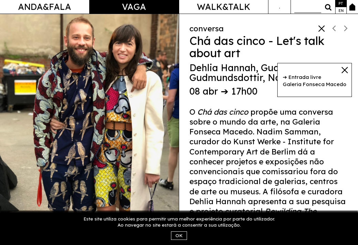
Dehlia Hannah (222, 68)
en (341, 10)
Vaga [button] (134, 6)
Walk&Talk (223, 6)
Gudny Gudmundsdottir (239, 73)
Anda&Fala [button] (44, 6)
